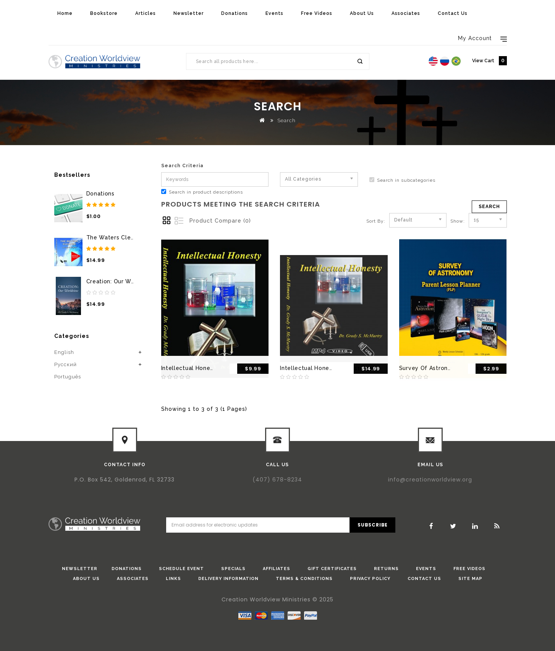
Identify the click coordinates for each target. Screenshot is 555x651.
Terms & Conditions (304, 578)
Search (359, 61)
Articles (145, 13)
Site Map (470, 578)
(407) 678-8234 (277, 479)
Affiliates (276, 568)
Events (274, 13)
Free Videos (316, 13)
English (64, 352)
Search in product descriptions (202, 192)
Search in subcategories (402, 180)
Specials (233, 568)
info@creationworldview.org (430, 479)
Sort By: (375, 221)
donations (127, 568)
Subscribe (373, 525)
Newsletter (188, 13)
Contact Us (453, 13)
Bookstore (104, 13)
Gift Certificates (332, 568)
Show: (452, 221)
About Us (362, 13)
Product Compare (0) (220, 221)
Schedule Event (181, 568)
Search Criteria (182, 165)
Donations (234, 13)
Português (67, 377)
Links (173, 578)
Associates (406, 13)
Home (65, 13)
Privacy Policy (370, 578)
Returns (386, 568)
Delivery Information (228, 578)
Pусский (65, 364)
